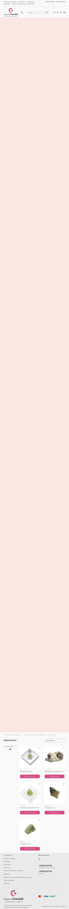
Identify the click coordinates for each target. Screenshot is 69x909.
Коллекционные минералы (36, 735)
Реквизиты (31, 2)
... (22, 735)
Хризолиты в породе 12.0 (54, 771)
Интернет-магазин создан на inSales (53, 906)
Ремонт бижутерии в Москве (23, 4)
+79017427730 (60, 2)
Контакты (7, 4)
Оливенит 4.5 (25, 844)
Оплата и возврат (10, 2)
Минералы (16, 735)
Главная (6, 735)
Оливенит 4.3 (50, 808)
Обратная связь (9, 880)
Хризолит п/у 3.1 (26, 771)
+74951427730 (50, 2)
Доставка (21, 2)
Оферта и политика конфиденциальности (18, 877)
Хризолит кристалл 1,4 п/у (29, 808)
